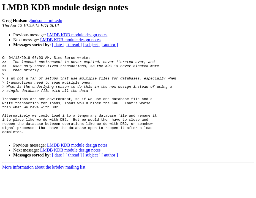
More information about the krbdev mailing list (43, 182)
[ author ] (110, 44)
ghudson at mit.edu (45, 20)
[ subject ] (91, 44)
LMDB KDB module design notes (77, 34)
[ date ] (58, 44)
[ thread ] (74, 44)
